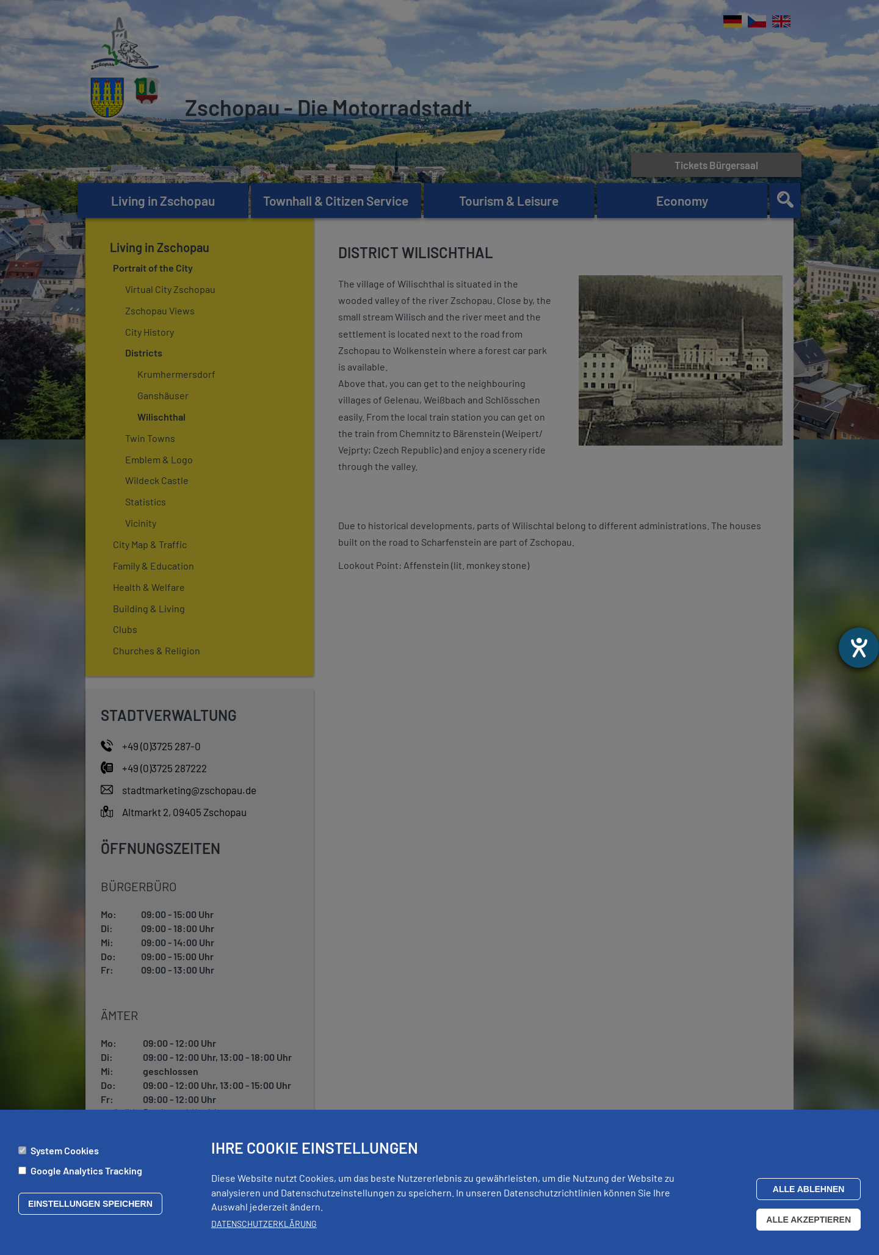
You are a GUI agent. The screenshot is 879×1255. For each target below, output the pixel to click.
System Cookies (65, 1151)
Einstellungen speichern (90, 1204)
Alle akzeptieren (808, 1219)
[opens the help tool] (859, 648)
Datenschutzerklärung (264, 1223)
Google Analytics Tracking (86, 1170)
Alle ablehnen (809, 1189)
